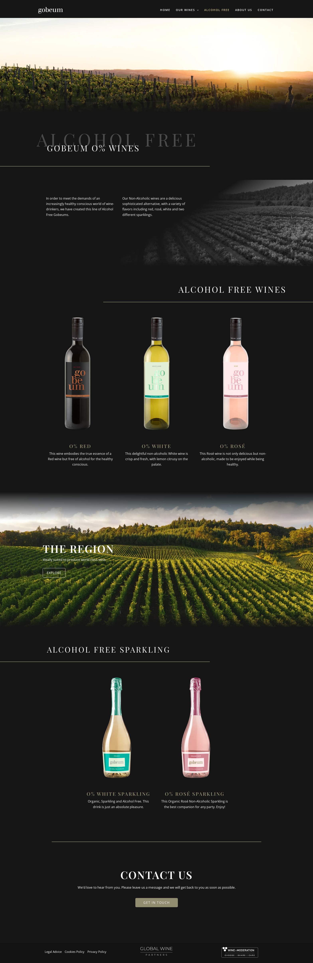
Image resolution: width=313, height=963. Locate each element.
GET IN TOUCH (156, 902)
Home (165, 10)
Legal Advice (53, 952)
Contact (265, 10)
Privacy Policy (96, 952)
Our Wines (187, 10)
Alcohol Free (217, 10)
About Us (243, 10)
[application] (197, 10)
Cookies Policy (74, 952)
